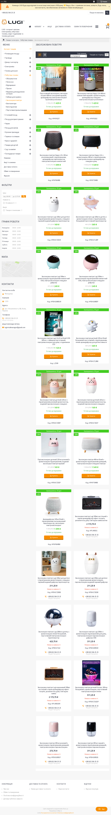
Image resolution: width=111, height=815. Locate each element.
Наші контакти (63, 789)
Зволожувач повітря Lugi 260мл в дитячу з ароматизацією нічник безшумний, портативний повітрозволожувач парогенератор (53, 635)
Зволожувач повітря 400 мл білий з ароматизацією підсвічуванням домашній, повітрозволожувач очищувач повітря (91, 462)
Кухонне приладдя (12, 132)
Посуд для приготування (14, 119)
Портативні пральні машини (16, 110)
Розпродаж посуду (12, 54)
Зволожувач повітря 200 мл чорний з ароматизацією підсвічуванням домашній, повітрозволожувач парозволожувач (91, 745)
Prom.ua (65, 809)
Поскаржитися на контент (49, 813)
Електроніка (9, 66)
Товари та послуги (12, 40)
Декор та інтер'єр (11, 62)
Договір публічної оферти (12, 799)
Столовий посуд (11, 115)
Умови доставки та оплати (41, 789)
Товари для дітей (11, 145)
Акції (50, 26)
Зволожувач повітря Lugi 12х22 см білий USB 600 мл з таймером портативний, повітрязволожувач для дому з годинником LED (53, 341)
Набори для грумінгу (13, 97)
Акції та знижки (10, 162)
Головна (30, 26)
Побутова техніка (27, 40)
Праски (9, 88)
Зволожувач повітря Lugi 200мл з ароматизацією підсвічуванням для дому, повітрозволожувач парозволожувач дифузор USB (91, 635)
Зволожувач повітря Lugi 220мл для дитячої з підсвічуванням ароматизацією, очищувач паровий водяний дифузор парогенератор (54, 219)
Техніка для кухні (11, 71)
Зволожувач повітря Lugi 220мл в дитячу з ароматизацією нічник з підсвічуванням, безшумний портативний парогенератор (91, 219)
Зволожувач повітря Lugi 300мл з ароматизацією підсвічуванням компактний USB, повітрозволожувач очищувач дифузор (54, 280)
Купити (55, 112)
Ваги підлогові (11, 107)
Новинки (7, 158)
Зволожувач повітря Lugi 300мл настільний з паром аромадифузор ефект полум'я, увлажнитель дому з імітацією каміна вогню (91, 518)
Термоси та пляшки (12, 136)
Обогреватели (11, 79)
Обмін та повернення (83, 26)
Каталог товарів (10, 49)
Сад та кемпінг (10, 149)
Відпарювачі (10, 85)
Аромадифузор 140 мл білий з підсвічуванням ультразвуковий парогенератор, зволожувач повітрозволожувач (53, 522)
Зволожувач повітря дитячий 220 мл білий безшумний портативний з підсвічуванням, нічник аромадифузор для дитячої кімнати (91, 340)
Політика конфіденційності (13, 795)
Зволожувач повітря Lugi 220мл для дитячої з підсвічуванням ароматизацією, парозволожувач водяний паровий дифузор (91, 580)
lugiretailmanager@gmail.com (15, 327)
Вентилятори (11, 103)
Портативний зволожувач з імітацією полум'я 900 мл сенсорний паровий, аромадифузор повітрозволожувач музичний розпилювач (54, 96)
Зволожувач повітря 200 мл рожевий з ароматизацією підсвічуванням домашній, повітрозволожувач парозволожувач (53, 745)
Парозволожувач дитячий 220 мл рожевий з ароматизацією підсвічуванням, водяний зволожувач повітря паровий (54, 462)
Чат (101, 809)
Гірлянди (8, 58)
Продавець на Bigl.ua (55, 811)
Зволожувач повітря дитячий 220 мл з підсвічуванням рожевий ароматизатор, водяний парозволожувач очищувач (54, 402)
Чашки (7, 123)
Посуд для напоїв (11, 128)
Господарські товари (12, 154)
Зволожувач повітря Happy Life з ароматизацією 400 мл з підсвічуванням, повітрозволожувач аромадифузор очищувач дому (91, 158)
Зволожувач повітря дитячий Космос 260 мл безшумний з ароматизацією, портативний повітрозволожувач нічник (91, 689)
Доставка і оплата (62, 26)
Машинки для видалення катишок (15, 93)
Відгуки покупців (92, 789)
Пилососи (9, 82)
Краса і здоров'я (11, 141)
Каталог (38, 26)
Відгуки (7, 176)
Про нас (6, 789)
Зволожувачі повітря (14, 100)
